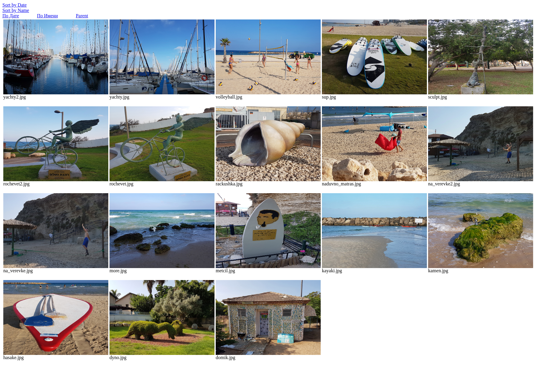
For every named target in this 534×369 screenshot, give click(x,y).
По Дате (10, 15)
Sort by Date (14, 4)
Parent (82, 15)
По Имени (47, 15)
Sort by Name (15, 10)
